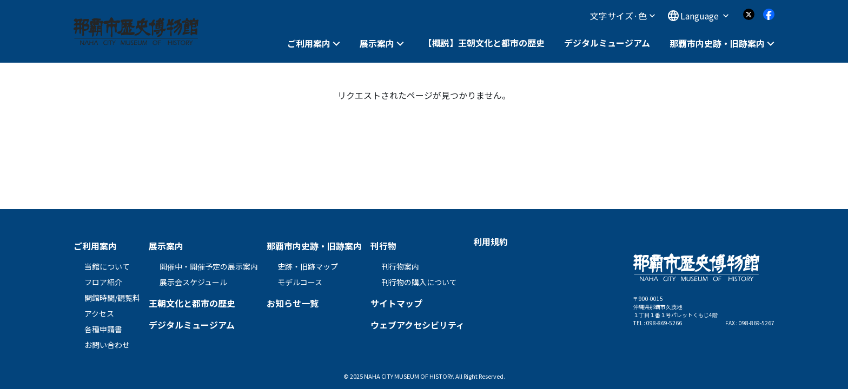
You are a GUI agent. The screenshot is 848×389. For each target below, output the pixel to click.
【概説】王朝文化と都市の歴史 (484, 42)
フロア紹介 (103, 282)
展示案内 (377, 43)
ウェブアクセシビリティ (417, 324)
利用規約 (490, 241)
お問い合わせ (107, 344)
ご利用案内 (308, 43)
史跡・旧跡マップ (307, 266)
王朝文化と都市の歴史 (192, 303)
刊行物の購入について (419, 282)
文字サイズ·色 (622, 15)
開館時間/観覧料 (112, 297)
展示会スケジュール (193, 282)
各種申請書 (103, 329)
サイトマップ (396, 303)
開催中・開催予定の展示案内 (209, 266)
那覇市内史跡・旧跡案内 (717, 43)
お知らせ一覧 (293, 303)
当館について (107, 266)
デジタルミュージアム (607, 42)
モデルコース (299, 282)
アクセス (99, 313)
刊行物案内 (400, 266)
